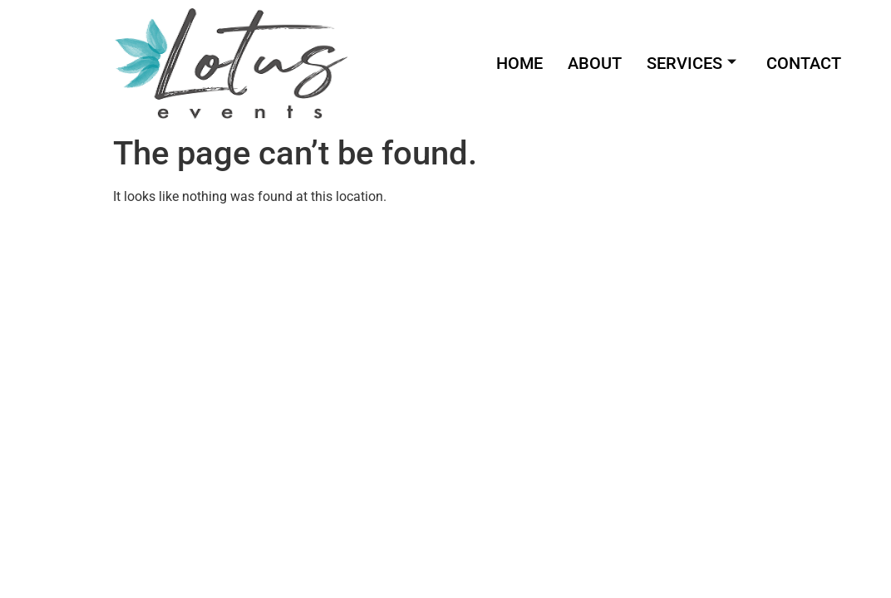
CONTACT (803, 63)
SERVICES (691, 63)
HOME (519, 63)
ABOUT (595, 63)
